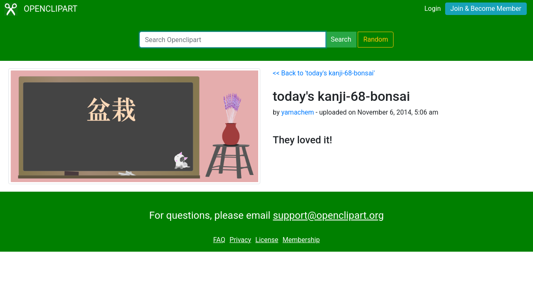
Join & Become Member (486, 8)
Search (341, 39)
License (266, 240)
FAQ (219, 240)
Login (432, 8)
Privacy (240, 240)
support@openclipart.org (328, 215)
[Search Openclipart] (232, 40)
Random (375, 39)
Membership (301, 240)
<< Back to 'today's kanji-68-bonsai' (324, 73)
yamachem (297, 112)
